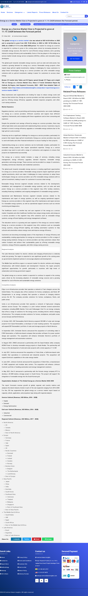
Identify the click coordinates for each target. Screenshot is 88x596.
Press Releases (44, 12)
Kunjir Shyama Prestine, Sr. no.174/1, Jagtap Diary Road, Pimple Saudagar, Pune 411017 (47, 563)
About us (55, 12)
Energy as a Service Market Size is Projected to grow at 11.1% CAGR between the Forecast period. (61, 24)
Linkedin (16, 539)
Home (3, 12)
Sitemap (3, 570)
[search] (86, 16)
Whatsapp (48, 539)
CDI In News (4, 574)
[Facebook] (82, 2)
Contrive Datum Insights (42, 557)
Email (36, 539)
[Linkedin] (87, 2)
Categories (20, 12)
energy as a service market (19, 40)
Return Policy (22, 570)
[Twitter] (85, 2)
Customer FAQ (22, 564)
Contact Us (64, 12)
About (2, 557)
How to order (22, 567)
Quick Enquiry (75, 1)
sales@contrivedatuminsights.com (36, 1)
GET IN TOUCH (74, 59)
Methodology (4, 567)
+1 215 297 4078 (19, 1)
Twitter (26, 539)
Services (10, 12)
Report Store (4, 564)
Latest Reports (32, 12)
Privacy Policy (22, 557)
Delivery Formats (23, 574)
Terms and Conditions (24, 560)
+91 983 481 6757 (6, 1)
